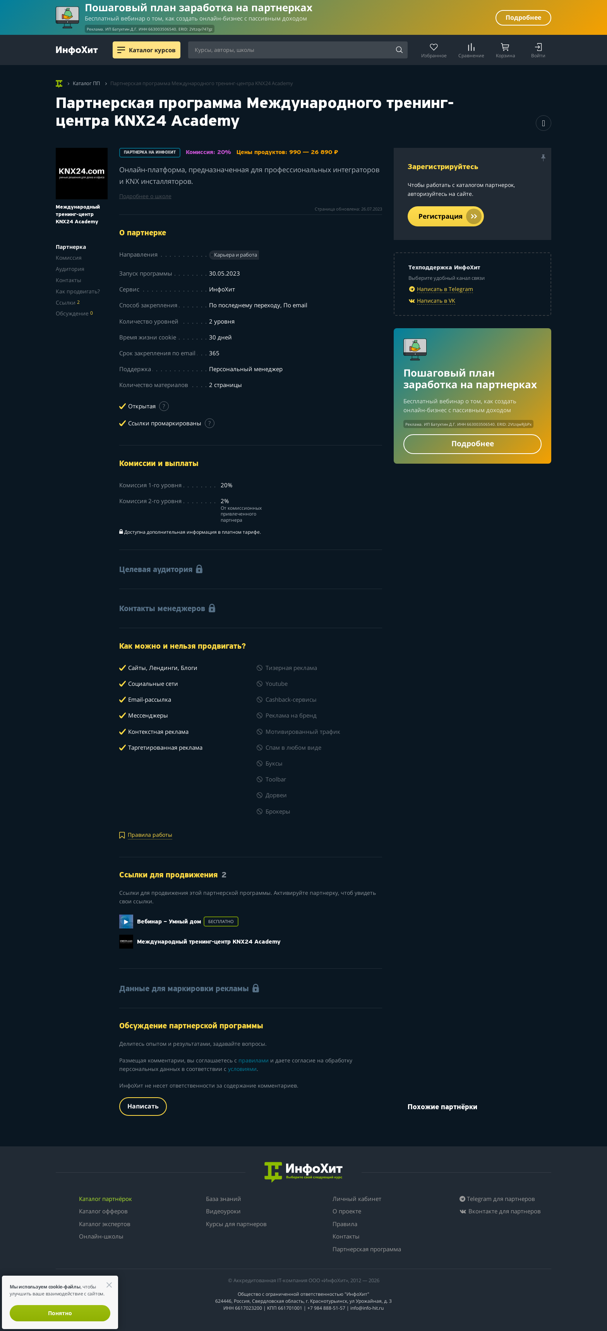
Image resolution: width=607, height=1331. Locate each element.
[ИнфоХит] (77, 50)
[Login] (538, 50)
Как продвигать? (78, 291)
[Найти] (399, 50)
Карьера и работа (235, 254)
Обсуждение (74, 313)
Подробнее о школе (145, 196)
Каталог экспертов (104, 1224)
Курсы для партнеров (236, 1224)
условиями (242, 1068)
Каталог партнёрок (105, 1199)
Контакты (68, 280)
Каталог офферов (103, 1211)
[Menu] (121, 50)
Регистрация (450, 216)
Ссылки (68, 302)
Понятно (60, 1313)
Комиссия (69, 257)
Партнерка (71, 246)
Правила (345, 1224)
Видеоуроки (223, 1211)
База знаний (223, 1199)
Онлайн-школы (101, 1236)
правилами (253, 1060)
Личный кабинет (357, 1199)
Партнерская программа (367, 1249)
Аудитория (70, 268)
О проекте (347, 1211)
